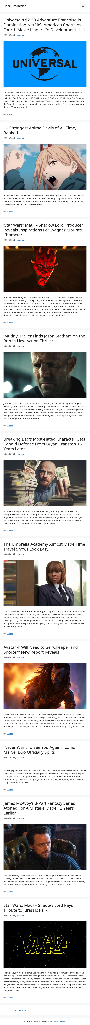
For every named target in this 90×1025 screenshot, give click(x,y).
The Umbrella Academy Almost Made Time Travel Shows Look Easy (44, 546)
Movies (10, 114)
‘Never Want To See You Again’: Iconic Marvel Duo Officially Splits (39, 749)
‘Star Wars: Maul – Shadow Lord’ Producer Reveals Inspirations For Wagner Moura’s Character (43, 230)
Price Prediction (15, 6)
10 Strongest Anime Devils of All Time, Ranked (40, 130)
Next (22, 1010)
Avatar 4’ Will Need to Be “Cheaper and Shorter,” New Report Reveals (41, 649)
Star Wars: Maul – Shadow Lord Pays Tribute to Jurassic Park (38, 907)
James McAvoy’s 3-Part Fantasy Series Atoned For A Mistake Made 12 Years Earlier (39, 808)
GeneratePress (60, 1021)
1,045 (14, 1010)
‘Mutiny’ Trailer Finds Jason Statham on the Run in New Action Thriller (44, 338)
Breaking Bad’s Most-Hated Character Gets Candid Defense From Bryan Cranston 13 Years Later (44, 444)
